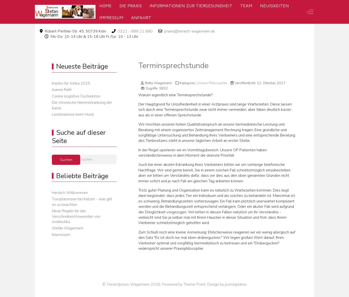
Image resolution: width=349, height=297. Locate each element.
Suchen (66, 159)
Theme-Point (194, 284)
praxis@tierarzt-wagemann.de (189, 31)
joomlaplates (236, 284)
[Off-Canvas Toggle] (310, 12)
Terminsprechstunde (173, 65)
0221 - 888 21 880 (135, 31)
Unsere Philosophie (212, 82)
